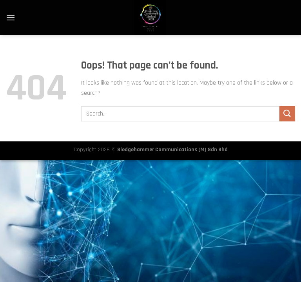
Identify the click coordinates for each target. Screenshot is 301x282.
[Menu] (10, 17)
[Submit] (287, 113)
